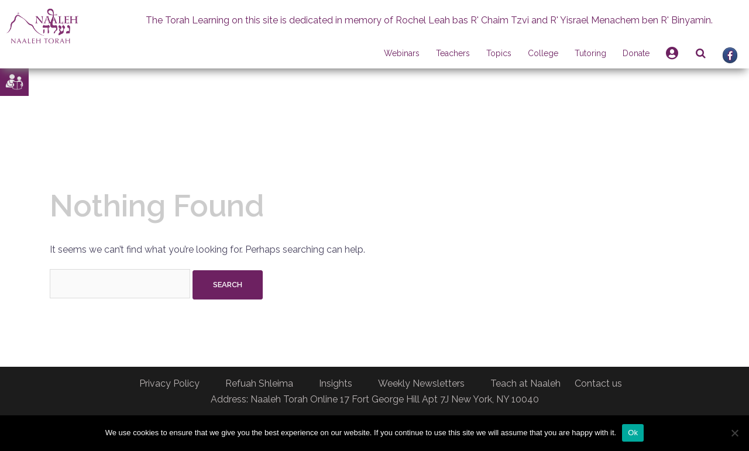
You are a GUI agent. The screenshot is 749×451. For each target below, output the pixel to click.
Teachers (453, 53)
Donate (636, 53)
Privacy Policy (169, 383)
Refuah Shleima (259, 383)
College (543, 53)
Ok (633, 432)
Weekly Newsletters (421, 383)
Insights (335, 383)
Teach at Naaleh (525, 383)
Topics (498, 53)
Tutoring (590, 53)
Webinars (402, 53)
